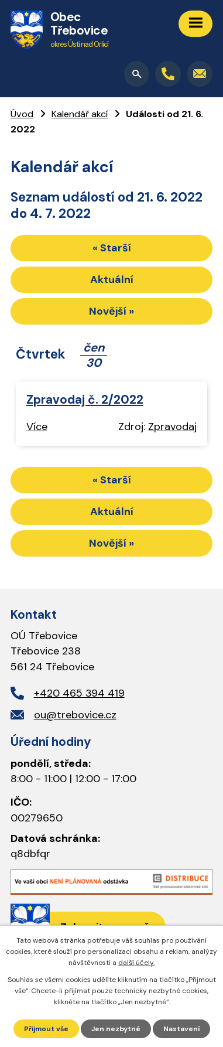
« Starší (111, 248)
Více (36, 427)
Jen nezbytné (115, 1029)
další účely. (136, 962)
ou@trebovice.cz (75, 715)
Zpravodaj (172, 427)
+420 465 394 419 (79, 693)
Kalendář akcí (80, 114)
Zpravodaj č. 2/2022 (84, 399)
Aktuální (111, 279)
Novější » (111, 311)
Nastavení (181, 1029)
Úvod (22, 114)
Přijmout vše (46, 1029)
